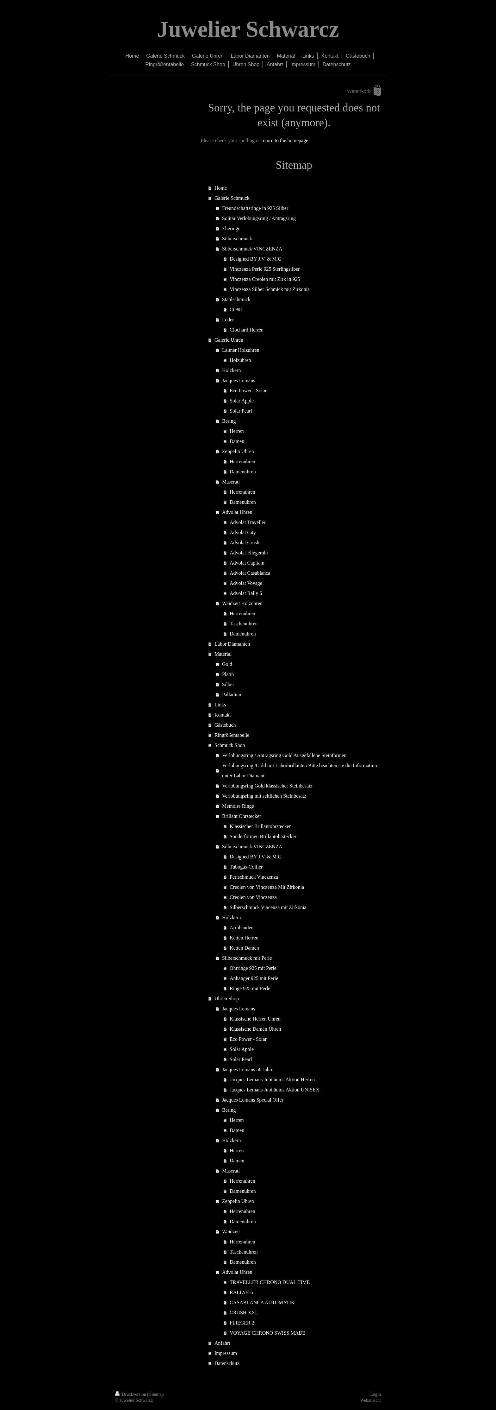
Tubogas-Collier (246, 866)
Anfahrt (222, 1343)
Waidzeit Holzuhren (242, 603)
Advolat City (243, 532)
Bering (229, 421)
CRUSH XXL (244, 1312)
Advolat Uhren (237, 512)
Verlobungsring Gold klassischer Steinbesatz (267, 785)
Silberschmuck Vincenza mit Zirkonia (268, 907)
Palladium (232, 694)
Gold (227, 664)
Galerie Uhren (228, 340)
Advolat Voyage (246, 583)
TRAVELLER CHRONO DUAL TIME (270, 1282)
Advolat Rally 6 (246, 593)
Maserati (231, 481)
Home (220, 188)
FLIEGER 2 (242, 1322)
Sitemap (156, 1394)
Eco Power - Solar (248, 390)
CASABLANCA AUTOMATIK (262, 1302)
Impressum (225, 1353)
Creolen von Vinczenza (253, 897)
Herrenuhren (242, 461)
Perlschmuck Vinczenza (254, 877)
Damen (237, 441)
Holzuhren (240, 360)
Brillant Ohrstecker (241, 816)
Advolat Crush (244, 542)
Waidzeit (231, 1231)
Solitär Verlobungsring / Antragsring (259, 218)
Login (375, 1394)
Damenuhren (243, 471)
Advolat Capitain (247, 563)
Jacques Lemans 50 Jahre (247, 1069)
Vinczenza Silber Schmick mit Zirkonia (270, 289)
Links (220, 704)
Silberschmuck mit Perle (247, 958)
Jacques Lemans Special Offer (252, 1100)
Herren (237, 431)
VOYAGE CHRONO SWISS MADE (268, 1333)
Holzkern (231, 370)
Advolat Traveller (247, 522)
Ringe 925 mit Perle (250, 988)
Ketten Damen (244, 948)
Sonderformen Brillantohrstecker (263, 836)
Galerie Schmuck (232, 198)
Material (223, 654)
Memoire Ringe (238, 806)
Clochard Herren (247, 329)
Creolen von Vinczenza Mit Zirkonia (267, 887)
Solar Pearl (241, 411)
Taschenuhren (244, 623)
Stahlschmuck (236, 299)
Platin (228, 674)
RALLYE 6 (241, 1292)
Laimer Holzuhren (240, 350)
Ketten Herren (244, 937)
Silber (228, 684)
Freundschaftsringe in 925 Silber (255, 208)
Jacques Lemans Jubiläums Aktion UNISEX (274, 1089)
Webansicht (370, 1400)
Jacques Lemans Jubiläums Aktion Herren (272, 1079)
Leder (228, 319)
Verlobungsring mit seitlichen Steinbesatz (264, 796)
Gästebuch (225, 725)
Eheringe (231, 228)
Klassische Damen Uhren (255, 1029)
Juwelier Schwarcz (248, 29)
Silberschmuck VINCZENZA (252, 248)
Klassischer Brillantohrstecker (260, 826)
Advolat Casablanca (250, 573)
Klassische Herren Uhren (255, 1018)
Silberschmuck (237, 238)
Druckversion (131, 1394)
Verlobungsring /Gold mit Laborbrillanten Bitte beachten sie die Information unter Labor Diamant (299, 770)
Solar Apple (242, 400)
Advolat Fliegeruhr (249, 552)
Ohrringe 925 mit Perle (253, 968)
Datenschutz (226, 1363)
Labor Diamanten (232, 644)
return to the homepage (284, 140)
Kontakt (222, 715)
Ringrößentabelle (231, 735)
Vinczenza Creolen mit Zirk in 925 (265, 279)
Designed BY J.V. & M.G (256, 259)
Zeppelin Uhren (238, 451)
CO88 (236, 309)
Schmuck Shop (229, 745)
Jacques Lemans (238, 380)
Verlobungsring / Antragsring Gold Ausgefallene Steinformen (284, 755)
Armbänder (241, 927)
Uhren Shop (226, 998)
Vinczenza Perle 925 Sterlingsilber (265, 269)
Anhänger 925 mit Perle (254, 978)
